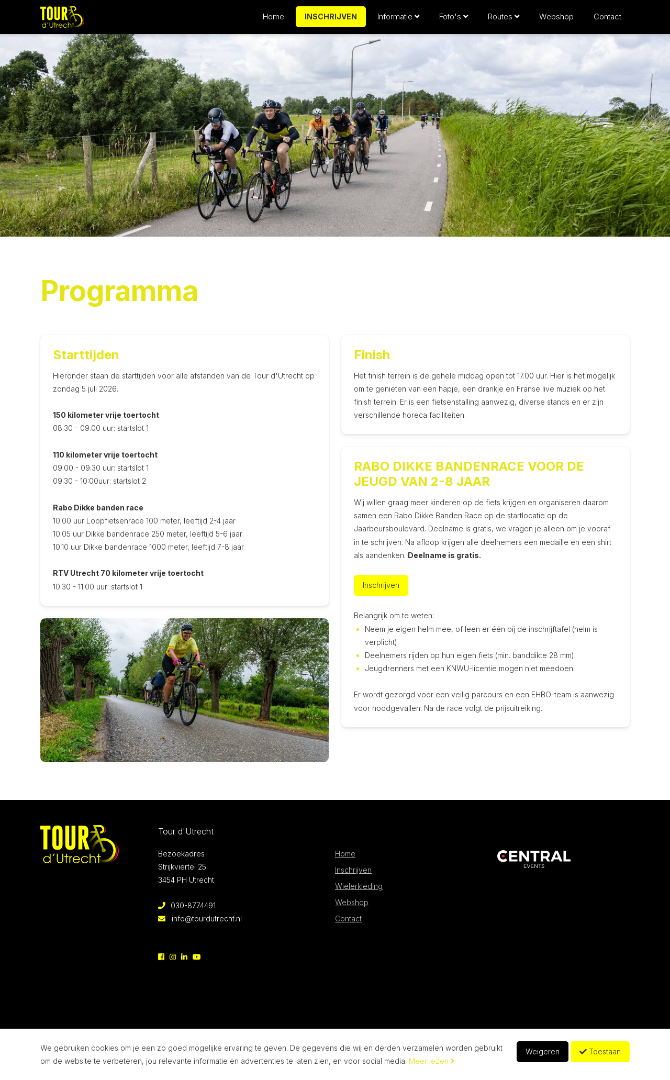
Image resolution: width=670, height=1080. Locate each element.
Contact (607, 21)
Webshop (556, 21)
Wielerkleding (359, 886)
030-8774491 (187, 905)
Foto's (453, 21)
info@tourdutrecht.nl (200, 918)
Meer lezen (431, 1060)
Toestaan (600, 1051)
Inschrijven (331, 20)
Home (273, 21)
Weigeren (543, 1051)
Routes (503, 21)
